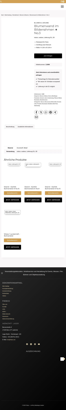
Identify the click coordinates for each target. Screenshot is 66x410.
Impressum (5, 315)
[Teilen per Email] (36, 117)
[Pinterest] (35, 344)
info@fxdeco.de (11, 339)
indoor (19, 151)
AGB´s (4, 310)
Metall (25, 148)
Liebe (35, 103)
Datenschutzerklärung (9, 318)
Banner (42, 101)
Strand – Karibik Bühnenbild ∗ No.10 (52, 188)
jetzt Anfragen (48, 56)
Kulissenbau (6, 290)
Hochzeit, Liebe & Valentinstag (47, 97)
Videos (4, 292)
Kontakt (4, 304)
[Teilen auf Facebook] (36, 112)
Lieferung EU (31, 151)
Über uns (5, 301)
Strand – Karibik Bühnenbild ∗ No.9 (31, 188)
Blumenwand (48, 101)
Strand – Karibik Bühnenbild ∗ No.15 (11, 188)
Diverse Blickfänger (52, 95)
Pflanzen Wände (58, 97)
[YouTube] (40, 344)
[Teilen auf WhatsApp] (46, 112)
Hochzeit (59, 101)
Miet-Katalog (6, 281)
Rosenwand (44, 103)
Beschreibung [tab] (10, 126)
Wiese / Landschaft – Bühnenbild (12, 235)
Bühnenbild (53, 101)
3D (36, 151)
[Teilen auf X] (41, 112)
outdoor (23, 151)
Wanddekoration (44, 99)
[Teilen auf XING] (55, 112)
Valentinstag (37, 105)
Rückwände (37, 99)
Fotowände (36, 97)
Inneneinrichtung (7, 287)
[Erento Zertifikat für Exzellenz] (33, 366)
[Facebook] (26, 344)
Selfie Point (55, 103)
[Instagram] (31, 344)
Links (4, 307)
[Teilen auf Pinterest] (50, 112)
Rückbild (50, 103)
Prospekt (39, 103)
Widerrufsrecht (6, 312)
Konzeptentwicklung (8, 284)
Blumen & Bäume (41, 23)
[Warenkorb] (63, 2)
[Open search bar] (1, 1)
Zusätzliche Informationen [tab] (25, 126)
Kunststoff (20, 148)
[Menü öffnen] (62, 6)
